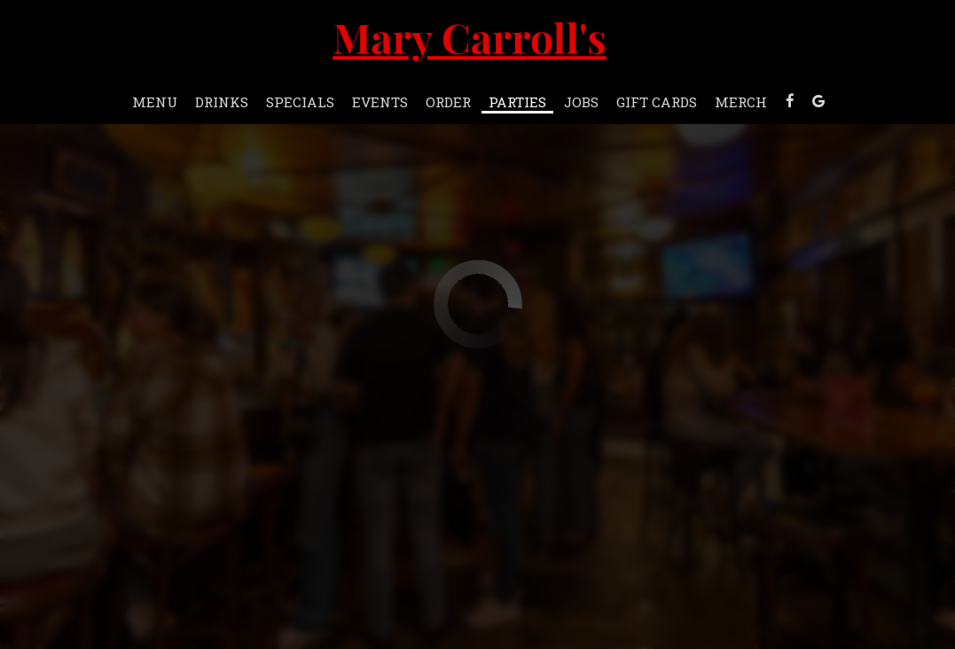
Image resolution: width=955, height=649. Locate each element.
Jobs (581, 102)
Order (448, 102)
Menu (154, 102)
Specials (300, 102)
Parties (517, 102)
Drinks (221, 102)
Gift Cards (656, 102)
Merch (741, 102)
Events (380, 102)
